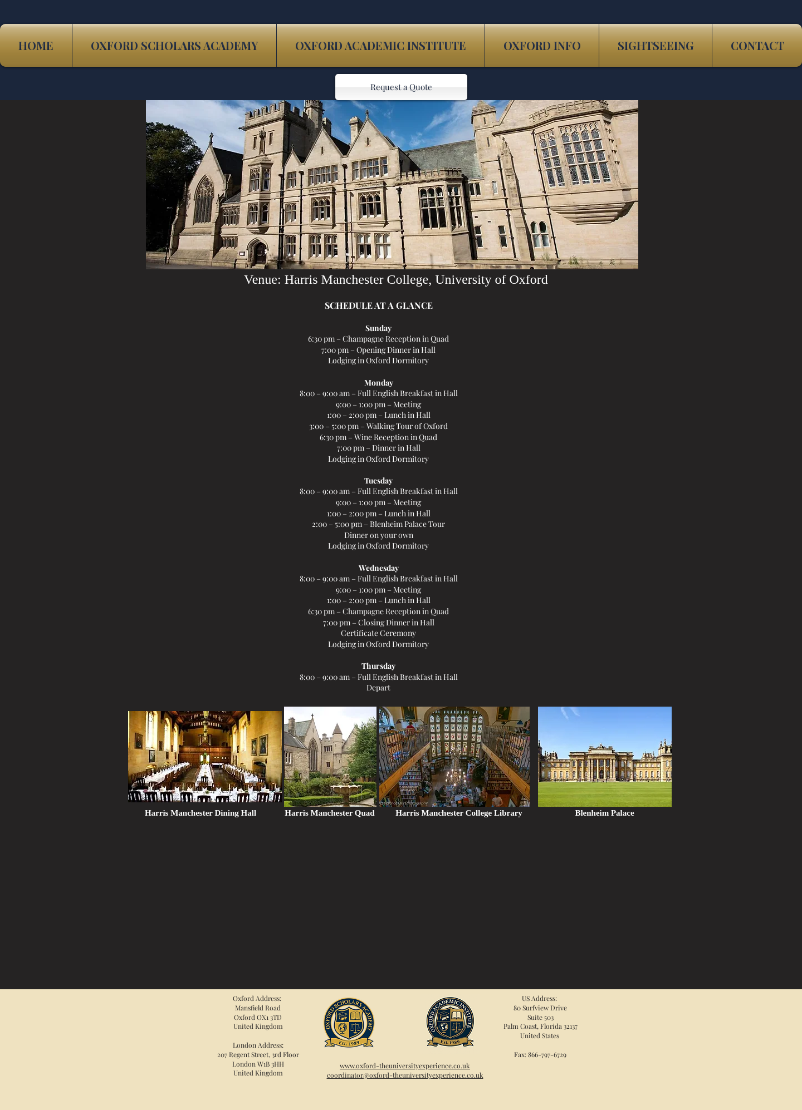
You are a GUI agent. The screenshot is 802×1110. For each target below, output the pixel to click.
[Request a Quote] (401, 87)
